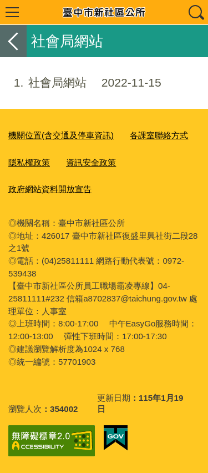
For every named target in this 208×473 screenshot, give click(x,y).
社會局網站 (80, 82)
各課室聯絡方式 (159, 135)
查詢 (196, 12)
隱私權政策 (29, 162)
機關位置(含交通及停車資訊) (61, 135)
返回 (13, 41)
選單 (12, 12)
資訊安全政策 (91, 162)
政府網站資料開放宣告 (50, 189)
